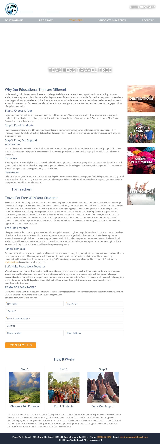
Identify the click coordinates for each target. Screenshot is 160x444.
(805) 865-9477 (142, 7)
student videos (11, 262)
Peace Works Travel (32, 9)
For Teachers (22, 189)
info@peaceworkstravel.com (134, 437)
